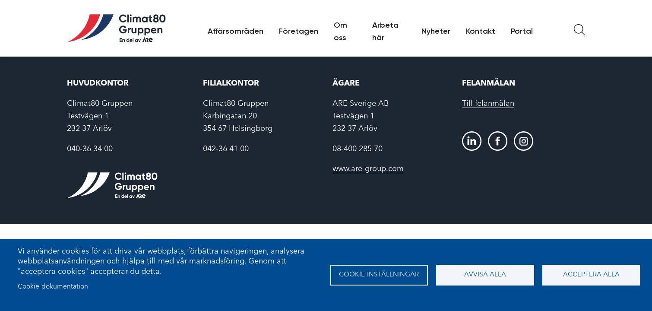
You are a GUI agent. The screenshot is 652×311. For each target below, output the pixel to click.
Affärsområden (235, 31)
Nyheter (435, 31)
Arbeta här (385, 31)
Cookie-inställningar (379, 274)
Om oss (340, 31)
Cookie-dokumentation (53, 286)
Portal (522, 31)
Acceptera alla (591, 274)
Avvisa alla (485, 274)
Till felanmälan (488, 104)
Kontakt (480, 31)
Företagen (298, 31)
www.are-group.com (368, 169)
